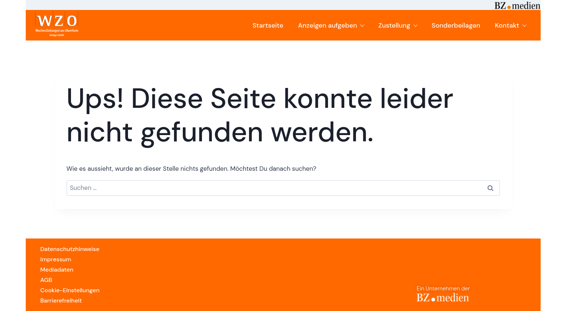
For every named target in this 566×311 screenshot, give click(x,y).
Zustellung (397, 25)
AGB (46, 280)
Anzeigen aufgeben (331, 25)
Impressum (55, 259)
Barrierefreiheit (61, 300)
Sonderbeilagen (456, 25)
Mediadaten (57, 269)
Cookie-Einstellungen (70, 290)
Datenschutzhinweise (70, 249)
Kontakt (510, 25)
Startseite (268, 25)
